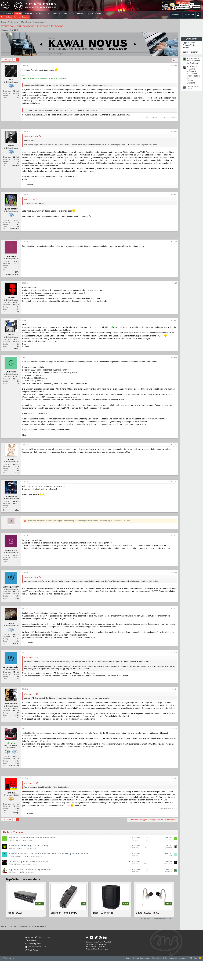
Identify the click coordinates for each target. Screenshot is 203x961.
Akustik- (29, 937)
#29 (175, 482)
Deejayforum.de (100, 944)
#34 (175, 689)
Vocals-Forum (32, 950)
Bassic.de (89, 944)
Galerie (55, 13)
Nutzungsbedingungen (141, 958)
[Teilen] (171, 65)
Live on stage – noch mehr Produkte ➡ (156, 919)
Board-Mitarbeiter (190, 52)
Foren (18, 13)
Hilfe (165, 958)
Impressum (172, 958)
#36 (175, 778)
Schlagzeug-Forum (34, 944)
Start (195, 958)
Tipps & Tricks (189, 43)
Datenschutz (156, 958)
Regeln (186, 47)
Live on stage (27, 840)
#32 (175, 609)
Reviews (79, 13)
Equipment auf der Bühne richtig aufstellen (29, 869)
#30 (175, 536)
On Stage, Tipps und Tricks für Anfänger (28, 861)
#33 (175, 653)
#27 (175, 357)
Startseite (7, 13)
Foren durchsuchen (21, 17)
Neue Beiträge (6, 17)
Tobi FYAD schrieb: (31, 136)
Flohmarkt (67, 13)
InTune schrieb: (29, 658)
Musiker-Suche (94, 13)
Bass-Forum (31, 940)
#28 (175, 445)
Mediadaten (183, 958)
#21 (175, 65)
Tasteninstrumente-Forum (36, 947)
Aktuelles (43, 13)
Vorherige (7, 60)
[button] (12, 13)
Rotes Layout (8, 958)
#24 (175, 242)
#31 (175, 572)
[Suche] (198, 15)
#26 (175, 320)
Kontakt (128, 958)
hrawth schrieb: (29, 199)
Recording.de (103, 949)
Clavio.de (101, 947)
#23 (175, 194)
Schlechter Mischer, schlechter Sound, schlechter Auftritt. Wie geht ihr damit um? (48, 853)
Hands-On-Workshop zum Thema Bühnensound (32, 837)
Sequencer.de (91, 947)
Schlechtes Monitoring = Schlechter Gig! (28, 845)
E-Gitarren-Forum (42, 937)
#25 (175, 283)
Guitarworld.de (91, 949)
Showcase (28, 13)
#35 (175, 729)
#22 (175, 131)
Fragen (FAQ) (189, 45)
